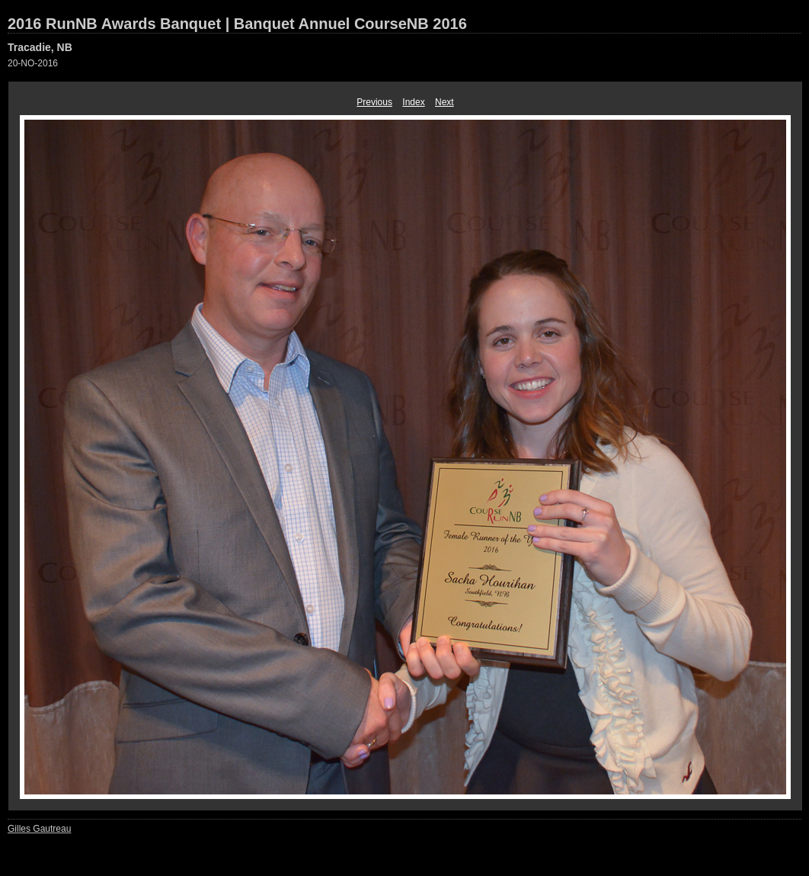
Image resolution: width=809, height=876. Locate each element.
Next (444, 102)
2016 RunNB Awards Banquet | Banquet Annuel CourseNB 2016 (237, 23)
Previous (374, 102)
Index (413, 102)
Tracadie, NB (40, 47)
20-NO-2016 (33, 63)
